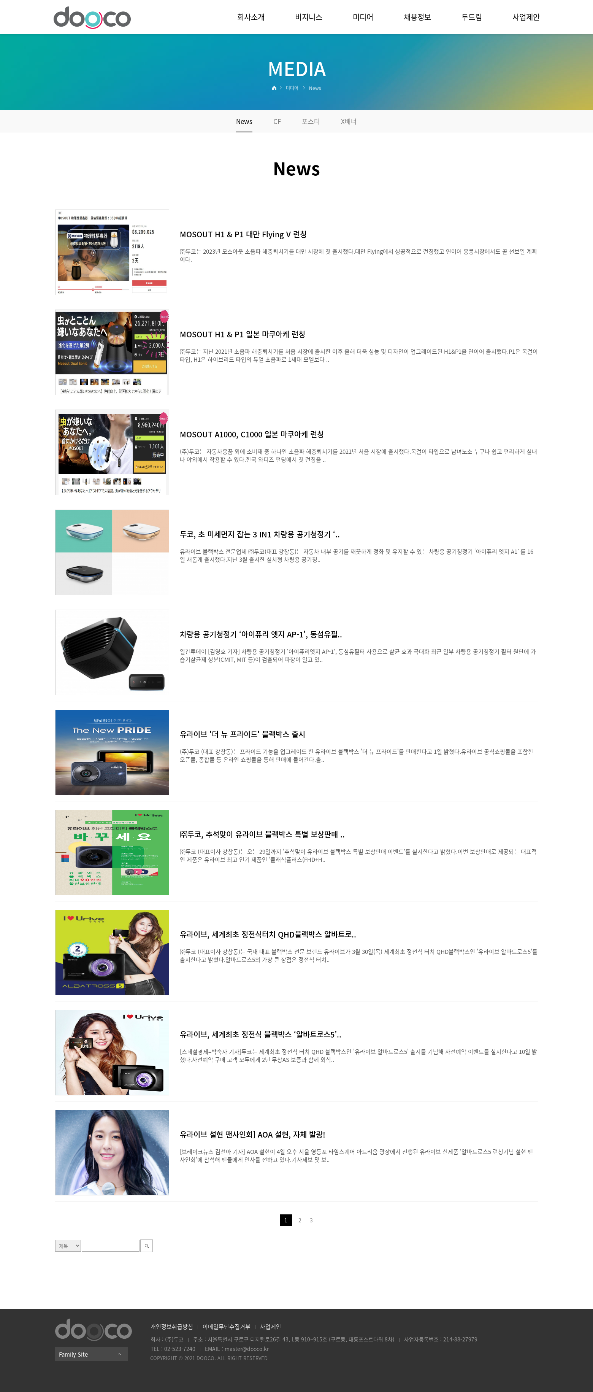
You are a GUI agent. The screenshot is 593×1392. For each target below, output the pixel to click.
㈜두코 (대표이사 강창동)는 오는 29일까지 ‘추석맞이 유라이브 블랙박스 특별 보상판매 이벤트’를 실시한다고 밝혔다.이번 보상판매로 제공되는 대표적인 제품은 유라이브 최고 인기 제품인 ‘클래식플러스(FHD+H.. (358, 855)
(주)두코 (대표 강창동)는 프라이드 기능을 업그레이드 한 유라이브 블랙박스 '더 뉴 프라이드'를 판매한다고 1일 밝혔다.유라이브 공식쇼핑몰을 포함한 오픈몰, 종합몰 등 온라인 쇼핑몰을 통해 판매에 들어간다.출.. (356, 755)
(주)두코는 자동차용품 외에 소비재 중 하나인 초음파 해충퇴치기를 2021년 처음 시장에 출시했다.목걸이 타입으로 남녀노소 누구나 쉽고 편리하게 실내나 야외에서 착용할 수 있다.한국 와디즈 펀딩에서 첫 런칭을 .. (358, 455)
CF (277, 121)
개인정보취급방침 (172, 1326)
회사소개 (251, 16)
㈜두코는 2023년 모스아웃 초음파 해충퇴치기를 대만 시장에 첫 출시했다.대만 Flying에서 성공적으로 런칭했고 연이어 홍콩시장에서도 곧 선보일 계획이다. (358, 255)
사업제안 (526, 16)
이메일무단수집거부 (227, 1326)
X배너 (349, 121)
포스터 (311, 121)
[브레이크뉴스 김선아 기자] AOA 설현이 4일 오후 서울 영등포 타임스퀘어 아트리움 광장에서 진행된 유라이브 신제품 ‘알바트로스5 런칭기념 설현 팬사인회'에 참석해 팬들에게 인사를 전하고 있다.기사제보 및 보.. (356, 1155)
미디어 (363, 16)
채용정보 (417, 16)
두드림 (471, 16)
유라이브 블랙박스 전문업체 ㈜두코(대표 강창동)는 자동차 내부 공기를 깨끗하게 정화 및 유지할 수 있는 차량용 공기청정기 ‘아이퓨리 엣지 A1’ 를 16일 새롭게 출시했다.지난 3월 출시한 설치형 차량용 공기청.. (356, 555)
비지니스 (308, 16)
